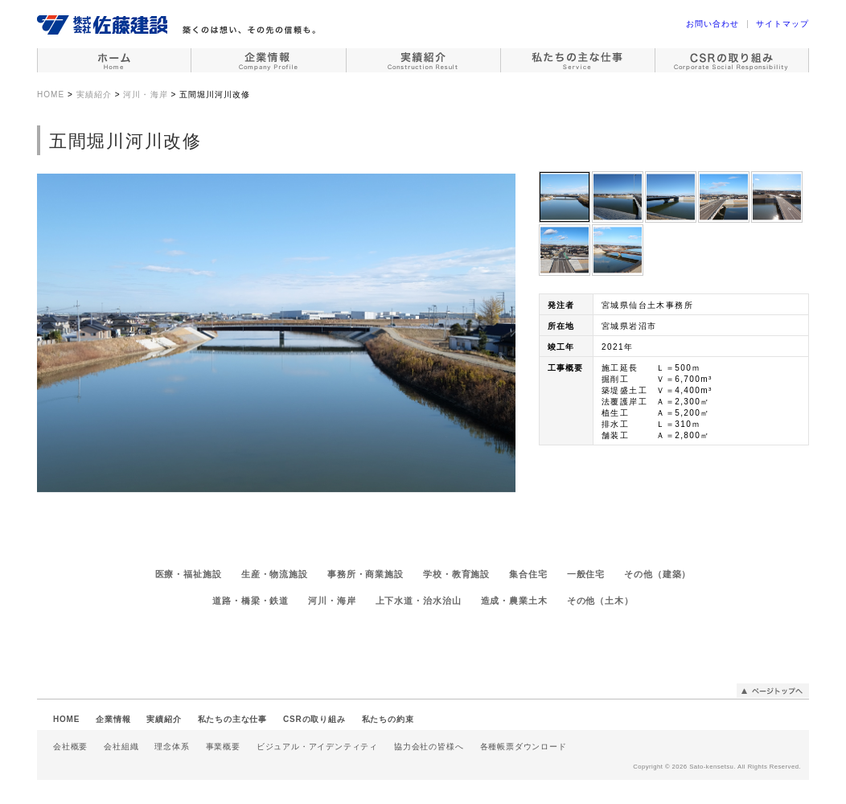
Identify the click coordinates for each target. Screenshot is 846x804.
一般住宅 (586, 574)
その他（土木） (600, 600)
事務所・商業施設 (365, 574)
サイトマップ (782, 23)
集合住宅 (528, 574)
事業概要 (223, 746)
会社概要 (70, 746)
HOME (66, 719)
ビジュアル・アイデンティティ (317, 746)
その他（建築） (657, 574)
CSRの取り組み (314, 719)
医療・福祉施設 (188, 574)
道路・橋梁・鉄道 (250, 600)
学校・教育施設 (456, 574)
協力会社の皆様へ (428, 746)
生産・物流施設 (274, 574)
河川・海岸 (331, 600)
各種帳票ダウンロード (523, 746)
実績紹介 (163, 719)
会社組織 (121, 746)
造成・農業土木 (514, 600)
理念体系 (171, 746)
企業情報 (113, 719)
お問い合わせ (712, 23)
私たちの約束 (388, 719)
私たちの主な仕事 (232, 719)
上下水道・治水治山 (419, 600)
